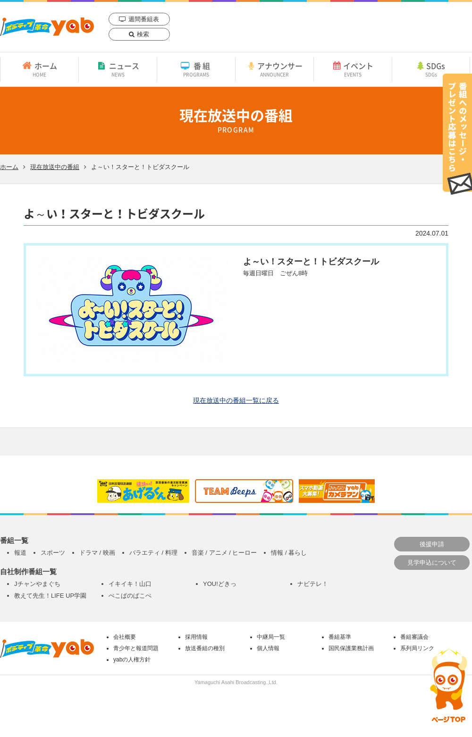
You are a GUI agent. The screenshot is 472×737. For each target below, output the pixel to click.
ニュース (118, 69)
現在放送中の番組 (54, 166)
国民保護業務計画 (351, 648)
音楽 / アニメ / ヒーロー (224, 552)
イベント (353, 69)
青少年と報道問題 (136, 648)
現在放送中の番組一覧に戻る (236, 400)
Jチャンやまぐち (37, 583)
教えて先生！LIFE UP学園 (50, 595)
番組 (196, 69)
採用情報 (196, 637)
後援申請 (432, 544)
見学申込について (431, 562)
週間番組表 (143, 19)
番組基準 (340, 637)
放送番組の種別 (205, 648)
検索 (143, 34)
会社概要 (124, 637)
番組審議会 (414, 637)
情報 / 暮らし (289, 552)
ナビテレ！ (312, 583)
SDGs (431, 69)
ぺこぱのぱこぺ (130, 595)
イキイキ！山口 (130, 583)
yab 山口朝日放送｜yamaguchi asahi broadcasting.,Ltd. (47, 26)
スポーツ (53, 552)
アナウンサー (274, 69)
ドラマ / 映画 (97, 552)
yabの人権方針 (132, 659)
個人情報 (268, 648)
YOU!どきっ (219, 583)
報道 (20, 552)
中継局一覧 (271, 637)
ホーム (39, 69)
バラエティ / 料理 (153, 552)
